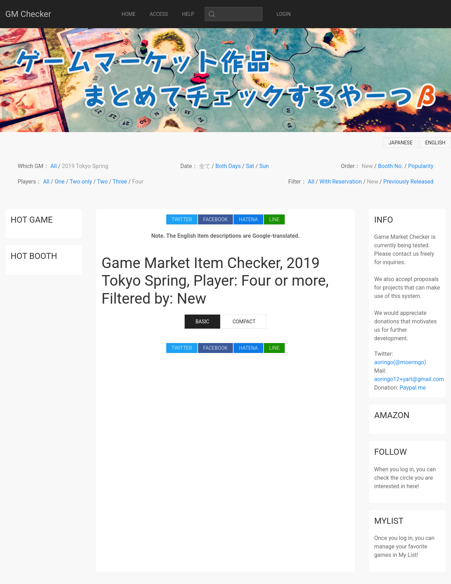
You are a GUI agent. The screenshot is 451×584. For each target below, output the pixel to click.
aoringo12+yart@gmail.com (409, 379)
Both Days (228, 166)
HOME (129, 14)
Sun (264, 166)
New (367, 166)
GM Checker (28, 14)
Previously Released (408, 181)
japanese (401, 142)
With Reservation (341, 181)
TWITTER (182, 219)
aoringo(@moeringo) (400, 362)
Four (137, 181)
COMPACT (244, 321)
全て (204, 166)
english (435, 142)
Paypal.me (413, 387)
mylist (388, 521)
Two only (81, 181)
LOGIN (284, 14)
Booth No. (390, 166)
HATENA (248, 219)
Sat (250, 166)
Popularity (420, 166)
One (59, 181)
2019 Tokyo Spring (85, 166)
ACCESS (159, 14)
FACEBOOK (215, 219)
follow (390, 452)
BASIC (202, 321)
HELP (188, 14)
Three (120, 181)
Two (102, 181)
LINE (274, 219)
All (53, 166)
